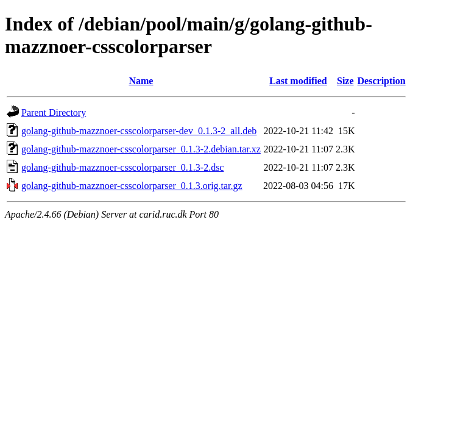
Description (382, 81)
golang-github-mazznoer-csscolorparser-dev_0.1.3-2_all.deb (138, 131)
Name (141, 81)
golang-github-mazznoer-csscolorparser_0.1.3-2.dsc (122, 167)
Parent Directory (53, 112)
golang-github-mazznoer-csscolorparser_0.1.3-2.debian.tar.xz (141, 149)
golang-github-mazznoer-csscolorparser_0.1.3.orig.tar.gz (131, 185)
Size (345, 81)
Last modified (298, 81)
